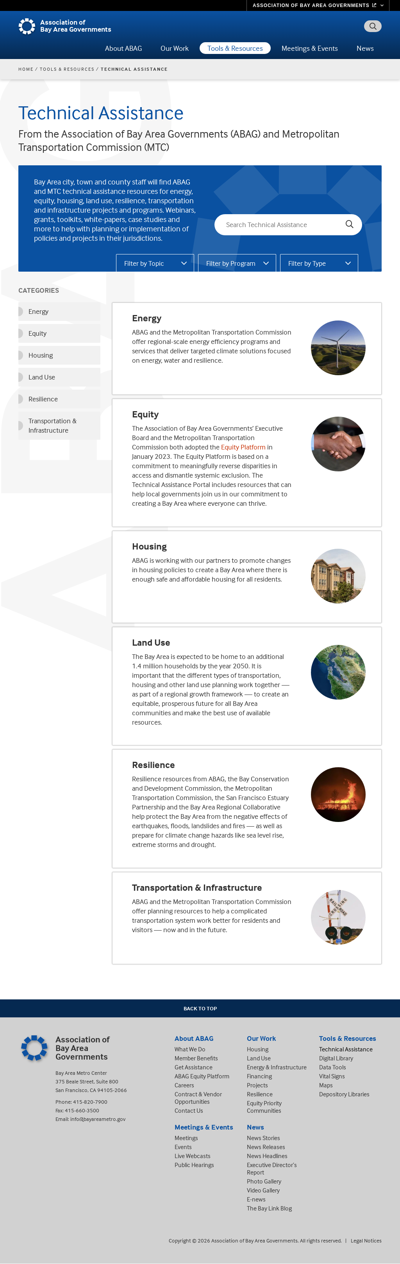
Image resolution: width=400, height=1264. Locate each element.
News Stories (263, 1138)
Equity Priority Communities (264, 1106)
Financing (259, 1076)
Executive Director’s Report (272, 1168)
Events (183, 1147)
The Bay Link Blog (269, 1208)
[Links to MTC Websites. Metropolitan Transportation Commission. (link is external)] (318, 5)
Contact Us (189, 1110)
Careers (184, 1085)
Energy (146, 318)
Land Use (151, 642)
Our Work (175, 48)
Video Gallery (263, 1190)
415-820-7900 (90, 1101)
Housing (149, 546)
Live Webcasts (193, 1156)
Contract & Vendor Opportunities (198, 1097)
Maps (326, 1085)
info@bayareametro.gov (97, 1118)
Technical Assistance (346, 1049)
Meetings (186, 1138)
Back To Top (200, 1008)
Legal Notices (366, 1240)
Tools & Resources (235, 48)
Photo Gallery (264, 1181)
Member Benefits (196, 1058)
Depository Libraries (344, 1094)
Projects (257, 1085)
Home (26, 69)
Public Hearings (194, 1165)
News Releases (266, 1147)
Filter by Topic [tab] (144, 263)
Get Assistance (193, 1067)
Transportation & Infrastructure (197, 887)
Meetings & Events (310, 48)
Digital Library (336, 1058)
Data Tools (332, 1067)
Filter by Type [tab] (307, 263)
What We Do (190, 1049)
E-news (256, 1199)
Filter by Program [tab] (230, 263)
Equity (145, 414)
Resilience (153, 764)
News (365, 48)
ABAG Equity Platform (202, 1076)
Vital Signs (332, 1076)
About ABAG (123, 48)
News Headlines (267, 1156)
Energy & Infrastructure (277, 1067)
